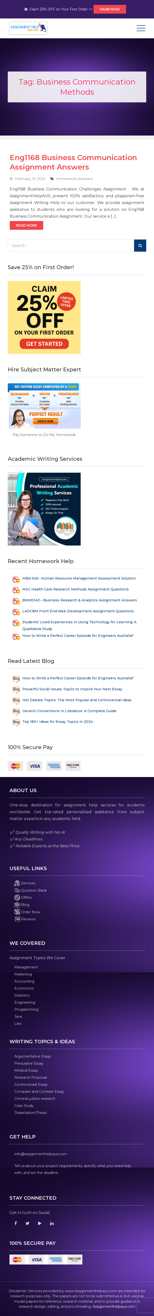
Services (24, 883)
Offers (23, 897)
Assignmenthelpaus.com (114, 1306)
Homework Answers (74, 179)
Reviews (24, 919)
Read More (26, 225)
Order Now (27, 912)
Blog (21, 905)
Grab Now (110, 9)
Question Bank (30, 890)
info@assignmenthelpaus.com (40, 1154)
